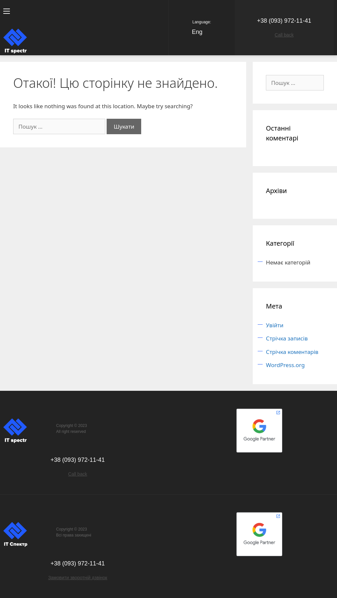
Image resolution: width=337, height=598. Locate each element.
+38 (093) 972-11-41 (284, 20)
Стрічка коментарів (292, 352)
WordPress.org (285, 365)
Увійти (274, 325)
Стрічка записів (287, 338)
